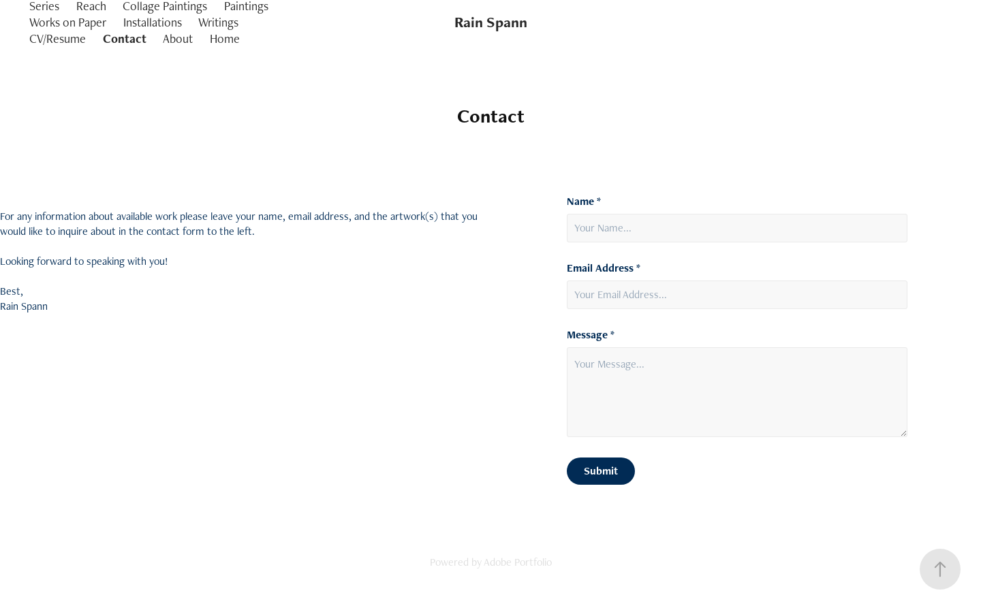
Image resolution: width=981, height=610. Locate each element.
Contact (124, 38)
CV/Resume (57, 38)
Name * (584, 201)
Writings (218, 22)
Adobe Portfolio (518, 562)
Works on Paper (67, 22)
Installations (152, 22)
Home (225, 38)
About (178, 38)
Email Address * (603, 268)
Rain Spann (490, 22)
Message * (590, 335)
